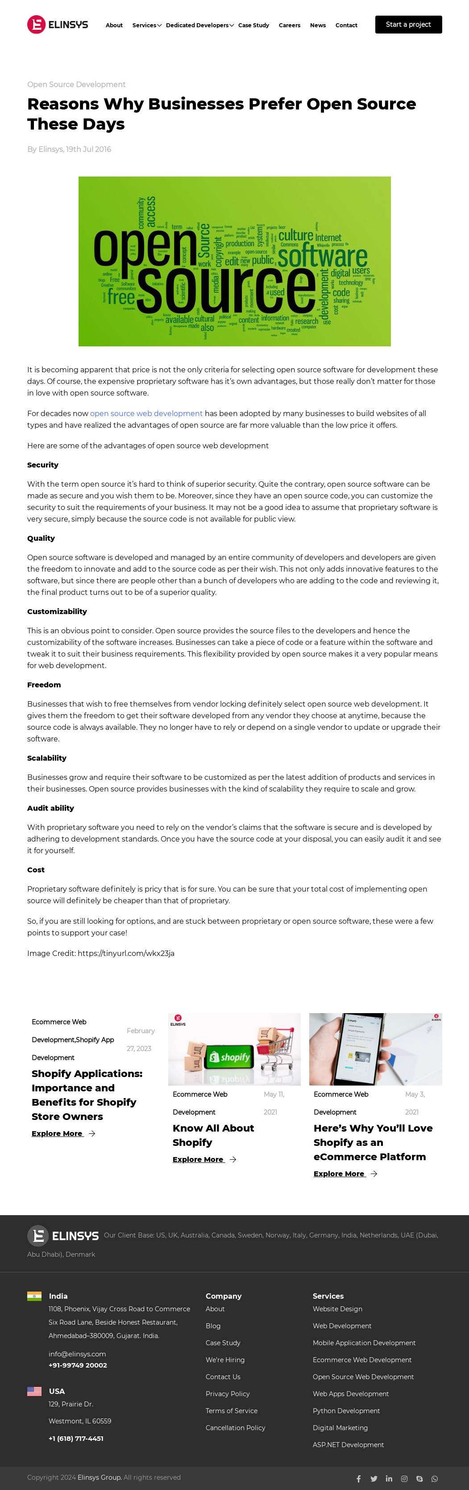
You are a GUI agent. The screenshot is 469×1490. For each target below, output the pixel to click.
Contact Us (223, 1377)
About (114, 25)
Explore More (63, 1133)
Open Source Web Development (363, 1377)
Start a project (408, 25)
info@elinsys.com (77, 1354)
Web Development (342, 1326)
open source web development (146, 413)
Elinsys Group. (100, 1477)
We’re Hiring (225, 1360)
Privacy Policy (228, 1394)
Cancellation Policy (236, 1428)
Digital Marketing (340, 1428)
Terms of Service (231, 1411)
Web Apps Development (351, 1394)
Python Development (346, 1411)
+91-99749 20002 (78, 1365)
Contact (346, 25)
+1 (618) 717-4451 (76, 1438)
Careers (289, 25)
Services (144, 25)
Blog (213, 1326)
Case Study (253, 25)
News (318, 25)
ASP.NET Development (348, 1445)
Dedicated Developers (197, 25)
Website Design (337, 1309)
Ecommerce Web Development (362, 1360)
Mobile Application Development (364, 1343)
